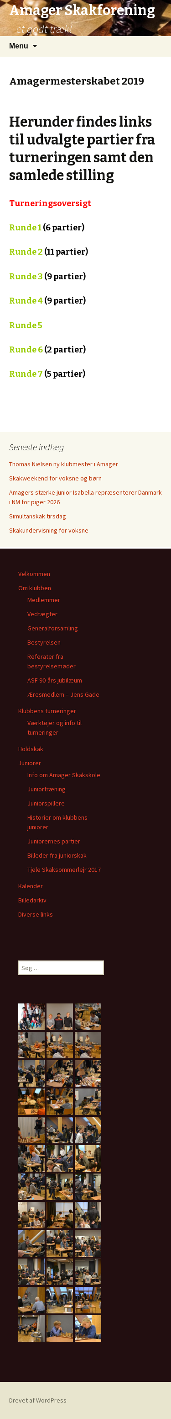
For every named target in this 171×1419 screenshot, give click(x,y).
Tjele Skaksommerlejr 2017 (64, 869)
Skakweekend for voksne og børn (55, 478)
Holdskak (30, 749)
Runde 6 (47, 350)
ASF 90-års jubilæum (54, 680)
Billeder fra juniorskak (57, 855)
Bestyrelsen (44, 642)
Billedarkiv (32, 900)
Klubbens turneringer (47, 711)
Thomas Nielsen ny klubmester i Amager (63, 464)
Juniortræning (46, 789)
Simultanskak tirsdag (37, 516)
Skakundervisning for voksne (48, 530)
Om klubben (34, 588)
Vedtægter (42, 614)
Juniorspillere (46, 803)
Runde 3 (26, 277)
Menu (18, 46)
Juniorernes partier (53, 841)
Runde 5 (25, 325)
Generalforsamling (52, 628)
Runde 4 (26, 301)
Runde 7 (26, 374)
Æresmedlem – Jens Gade (63, 694)
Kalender (30, 886)
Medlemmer (43, 600)
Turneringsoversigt (50, 203)
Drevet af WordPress (38, 1400)
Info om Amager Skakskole (63, 775)
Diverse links (35, 914)
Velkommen (34, 574)
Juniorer (29, 763)
